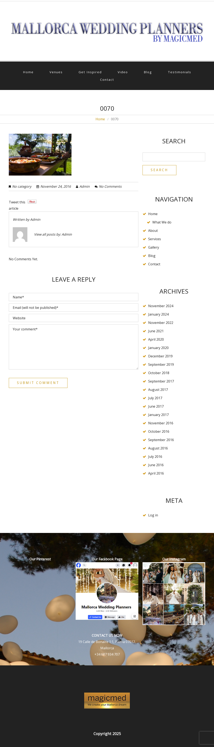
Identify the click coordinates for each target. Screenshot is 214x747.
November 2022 (160, 323)
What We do (161, 222)
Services (154, 239)
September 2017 (161, 381)
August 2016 (158, 448)
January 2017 (158, 415)
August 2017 (158, 390)
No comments (110, 186)
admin (84, 186)
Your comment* (73, 347)
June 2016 (156, 465)
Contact (107, 79)
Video (123, 72)
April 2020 (156, 339)
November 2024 (160, 306)
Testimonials (179, 72)
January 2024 (158, 314)
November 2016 (160, 423)
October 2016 (158, 431)
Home (28, 72)
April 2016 (156, 473)
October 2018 (158, 373)
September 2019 (161, 364)
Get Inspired (90, 72)
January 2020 (158, 348)
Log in (153, 515)
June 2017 (156, 406)
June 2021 (156, 331)
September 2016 (161, 440)
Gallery (153, 247)
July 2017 (155, 398)
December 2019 (160, 356)
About (153, 230)
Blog (148, 72)
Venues (56, 72)
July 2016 (155, 456)
